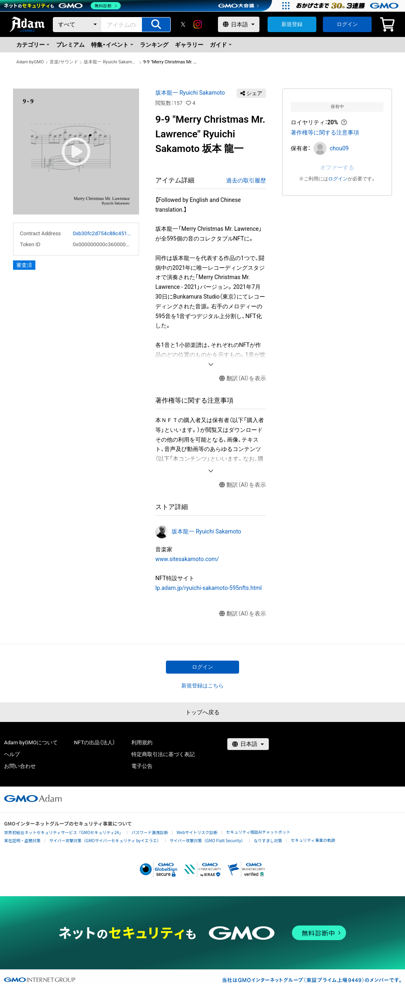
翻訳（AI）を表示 (242, 378)
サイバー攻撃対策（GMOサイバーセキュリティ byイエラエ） (105, 840)
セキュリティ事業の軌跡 (313, 840)
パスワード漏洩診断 (149, 832)
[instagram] (198, 24)
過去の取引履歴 (246, 180)
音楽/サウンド (64, 62)
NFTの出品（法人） (94, 742)
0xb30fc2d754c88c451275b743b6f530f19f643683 (102, 233)
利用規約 (141, 742)
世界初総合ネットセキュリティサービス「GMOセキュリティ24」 (63, 832)
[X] (183, 24)
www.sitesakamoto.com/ (187, 559)
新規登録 (292, 24)
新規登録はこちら (202, 686)
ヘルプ (12, 754)
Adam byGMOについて (31, 742)
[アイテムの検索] (156, 24)
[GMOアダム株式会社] (33, 798)
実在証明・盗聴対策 (22, 840)
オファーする (337, 167)
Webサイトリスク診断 (197, 832)
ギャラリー (189, 45)
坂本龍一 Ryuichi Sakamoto (110, 62)
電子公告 (141, 766)
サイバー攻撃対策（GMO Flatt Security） (207, 840)
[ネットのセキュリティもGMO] (62, 5)
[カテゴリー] (77, 24)
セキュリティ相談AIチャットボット (258, 832)
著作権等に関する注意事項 (325, 132)
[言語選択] (238, 24)
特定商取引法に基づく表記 (163, 754)
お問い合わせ (20, 766)
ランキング (154, 45)
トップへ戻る (202, 712)
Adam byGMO (30, 62)
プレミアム (70, 44)
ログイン (347, 24)
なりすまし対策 (268, 840)
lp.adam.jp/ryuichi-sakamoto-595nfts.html (208, 588)
